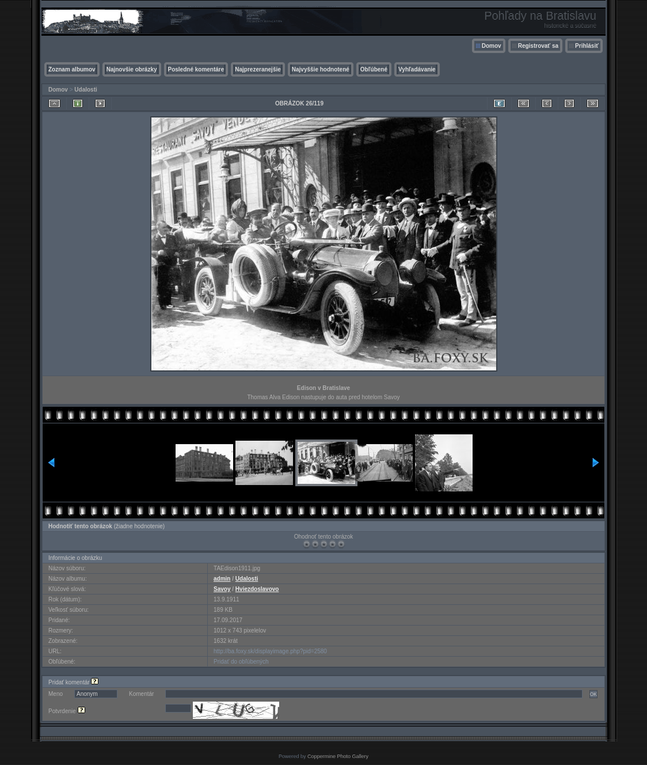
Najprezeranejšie (258, 69)
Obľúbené (373, 69)
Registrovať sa (538, 46)
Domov (491, 46)
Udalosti (85, 89)
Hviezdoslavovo (257, 589)
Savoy (222, 589)
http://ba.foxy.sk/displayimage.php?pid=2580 (270, 651)
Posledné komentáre (196, 69)
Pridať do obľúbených (241, 661)
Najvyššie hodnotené (320, 69)
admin (222, 578)
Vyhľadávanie (417, 69)
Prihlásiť (587, 46)
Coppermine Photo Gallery (337, 756)
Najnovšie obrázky (131, 69)
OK (593, 694)
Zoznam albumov (72, 69)
